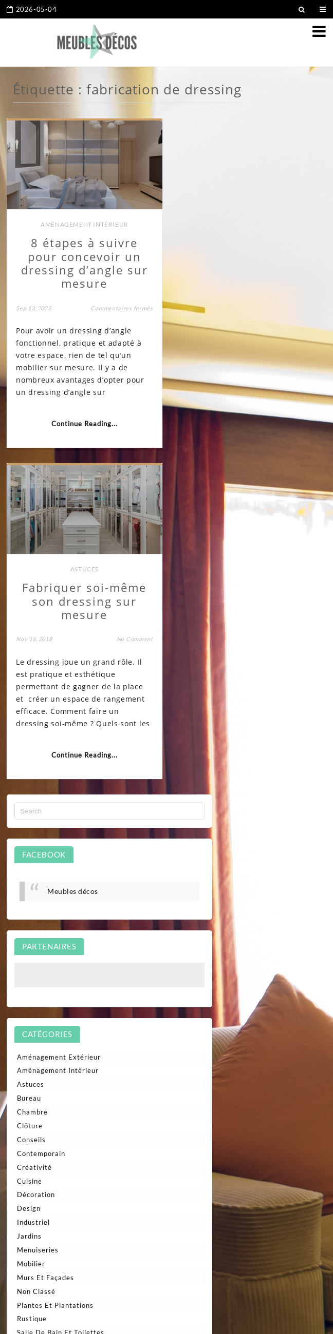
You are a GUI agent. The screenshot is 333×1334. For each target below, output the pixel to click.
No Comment (299, 293)
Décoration (36, 862)
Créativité (34, 835)
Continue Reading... (83, 423)
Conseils (31, 807)
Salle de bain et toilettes (60, 1000)
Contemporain (41, 821)
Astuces (249, 223)
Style (25, 1028)
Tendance (33, 1042)
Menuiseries (38, 917)
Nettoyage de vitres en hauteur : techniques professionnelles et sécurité (94, 1162)
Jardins (29, 904)
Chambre (32, 779)
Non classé (36, 959)
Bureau (29, 766)
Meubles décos (72, 558)
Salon (26, 1014)
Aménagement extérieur (59, 725)
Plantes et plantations (55, 973)
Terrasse (32, 1055)
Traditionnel (37, 1069)
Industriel (33, 890)
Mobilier (31, 931)
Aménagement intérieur (83, 223)
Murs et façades (45, 945)
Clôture (30, 793)
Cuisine (29, 849)
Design (29, 876)
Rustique (32, 986)
